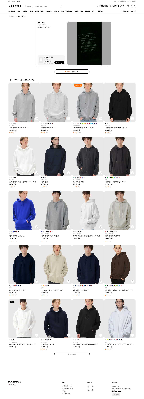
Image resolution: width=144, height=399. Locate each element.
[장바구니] (131, 6)
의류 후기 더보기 (72, 71)
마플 (9, 1)
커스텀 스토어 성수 (67, 388)
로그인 (129, 1)
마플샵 (13, 1)
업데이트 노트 (66, 393)
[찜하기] (36, 118)
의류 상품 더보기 (72, 354)
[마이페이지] (135, 6)
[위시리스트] (128, 6)
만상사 (18, 1)
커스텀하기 (59, 63)
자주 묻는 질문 (116, 394)
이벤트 (64, 391)
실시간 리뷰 (11, 16)
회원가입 (134, 1)
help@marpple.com (116, 391)
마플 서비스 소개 (67, 386)
